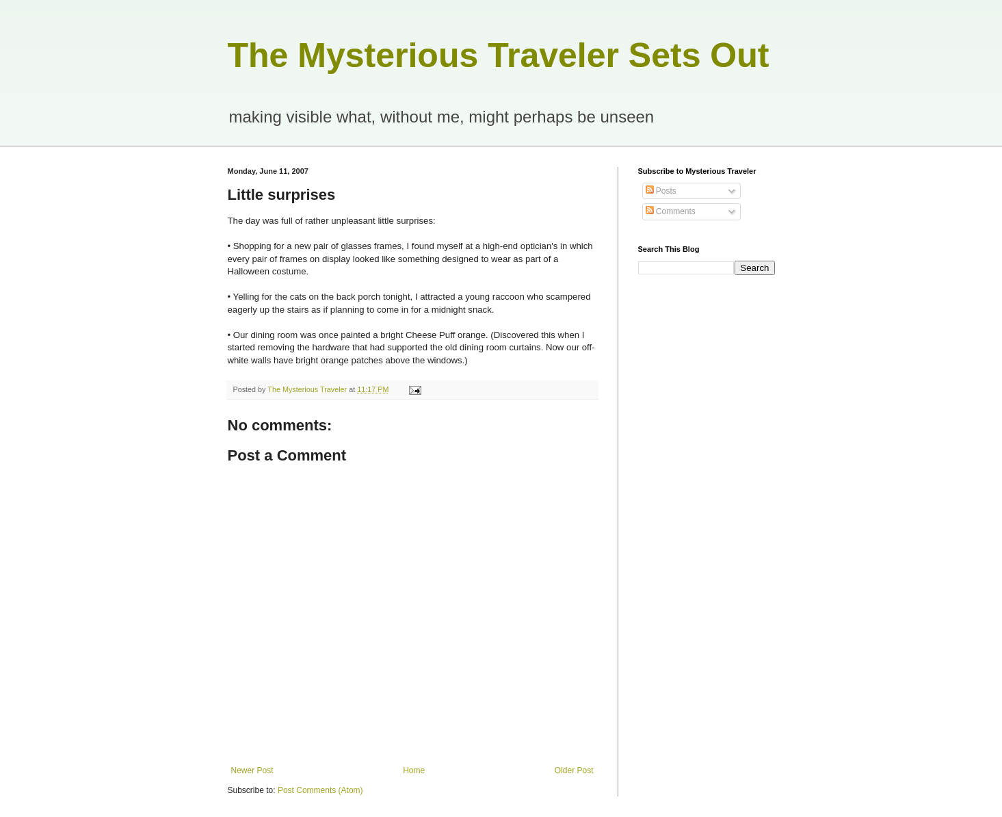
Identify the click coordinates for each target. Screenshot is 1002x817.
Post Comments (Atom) (320, 790)
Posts (661, 191)
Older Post (574, 770)
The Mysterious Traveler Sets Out (498, 55)
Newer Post (252, 770)
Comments (671, 211)
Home (414, 770)
